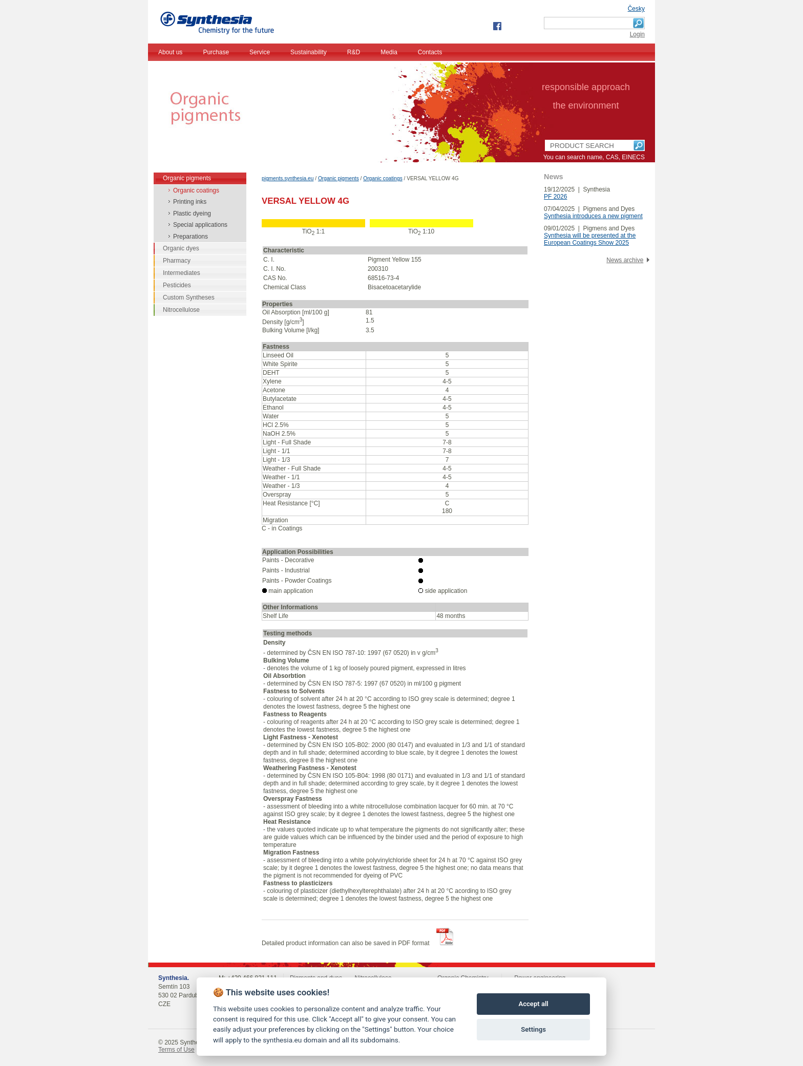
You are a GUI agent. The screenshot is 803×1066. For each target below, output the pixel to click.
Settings (533, 1029)
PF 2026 (555, 196)
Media (389, 52)
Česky (636, 8)
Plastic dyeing (192, 213)
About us (170, 52)
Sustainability (308, 52)
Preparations (190, 236)
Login (637, 34)
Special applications (200, 224)
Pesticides (177, 285)
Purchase (216, 52)
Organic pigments (338, 178)
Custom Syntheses (189, 297)
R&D (353, 52)
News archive (624, 260)
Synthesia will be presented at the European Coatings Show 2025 (590, 239)
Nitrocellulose (181, 309)
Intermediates (181, 272)
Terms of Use (176, 1049)
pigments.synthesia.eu (287, 178)
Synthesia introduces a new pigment (593, 216)
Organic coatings (382, 178)
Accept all (533, 1004)
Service (259, 52)
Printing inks (189, 201)
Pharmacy (177, 260)
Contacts (430, 52)
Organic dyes (181, 248)
